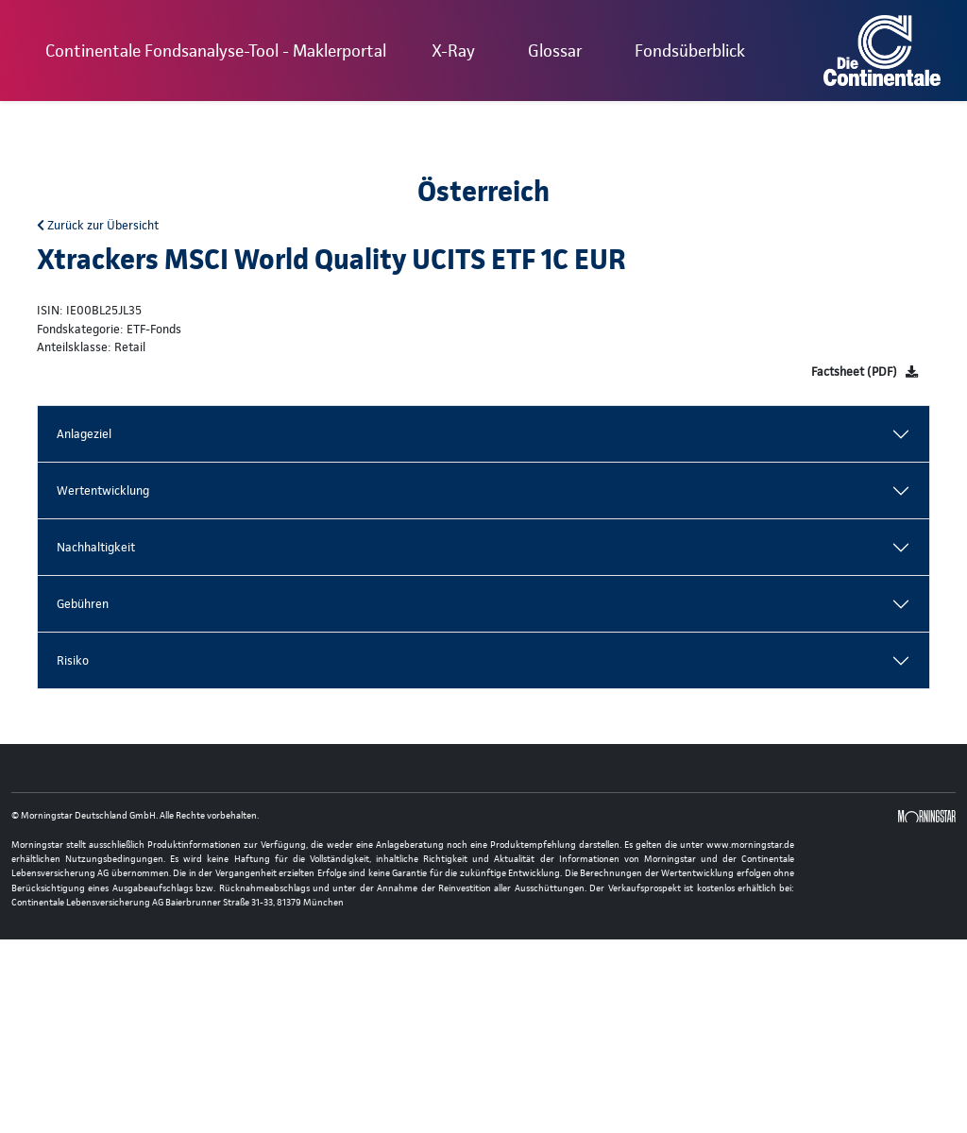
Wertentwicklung (103, 490)
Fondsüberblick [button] (690, 50)
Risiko (73, 660)
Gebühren (83, 604)
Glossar (555, 50)
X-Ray (453, 50)
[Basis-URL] (882, 50)
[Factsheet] (864, 371)
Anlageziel (84, 434)
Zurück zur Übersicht (98, 225)
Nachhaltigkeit (96, 547)
